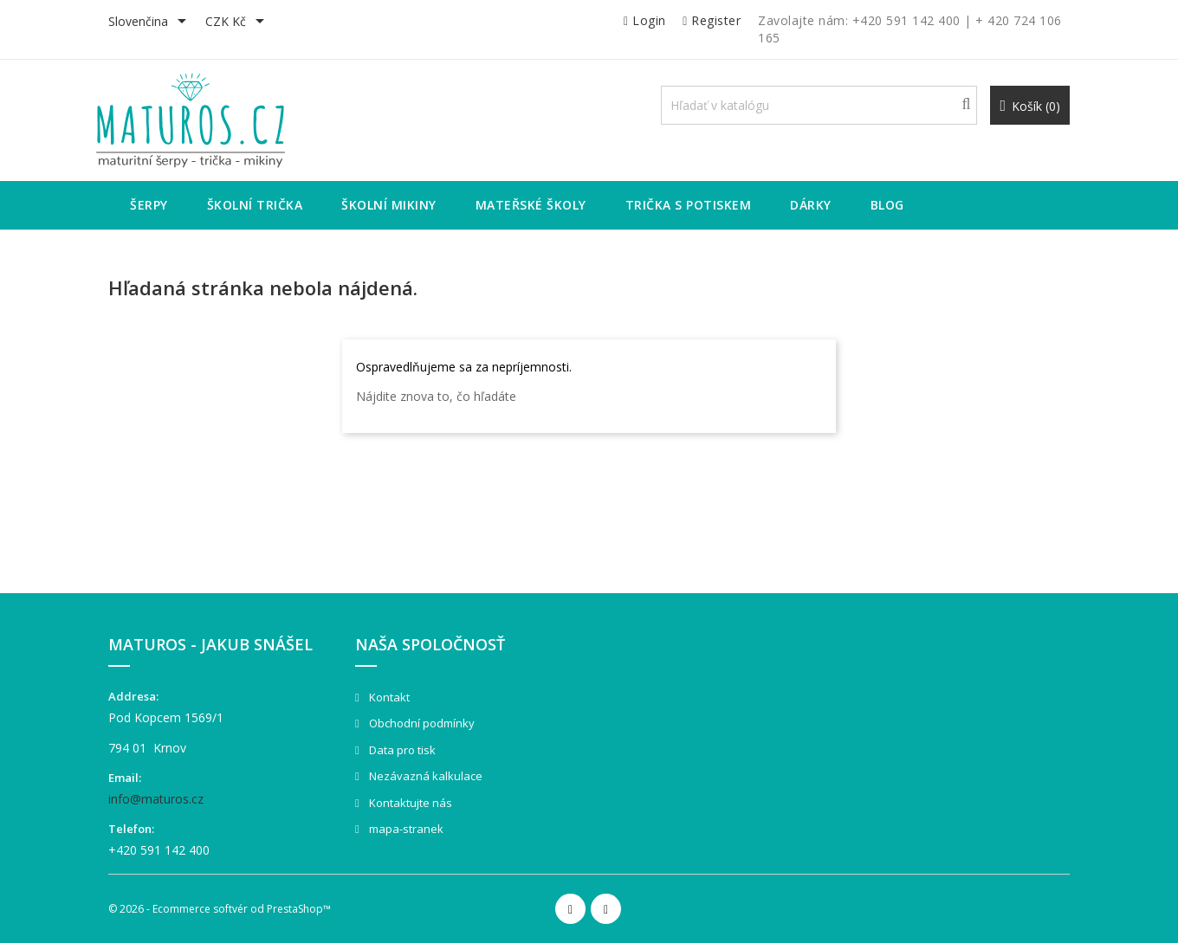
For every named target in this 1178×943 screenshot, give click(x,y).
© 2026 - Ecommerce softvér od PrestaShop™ (219, 908)
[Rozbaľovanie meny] (237, 22)
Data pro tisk (401, 750)
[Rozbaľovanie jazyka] (150, 22)
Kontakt (388, 697)
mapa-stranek (404, 828)
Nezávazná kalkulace (424, 776)
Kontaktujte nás (409, 803)
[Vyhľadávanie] (819, 105)
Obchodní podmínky (420, 723)
